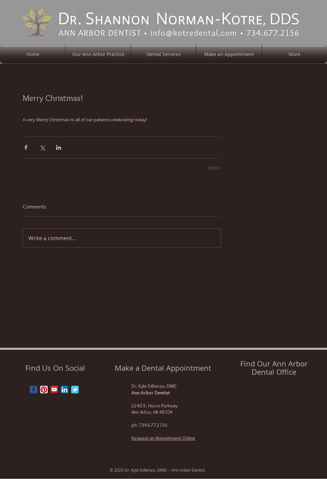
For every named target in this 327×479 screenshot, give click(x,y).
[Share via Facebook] (26, 147)
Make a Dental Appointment (163, 368)
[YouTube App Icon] (54, 389)
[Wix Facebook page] (33, 389)
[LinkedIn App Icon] (64, 389)
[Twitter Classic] (75, 389)
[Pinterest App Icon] (44, 389)
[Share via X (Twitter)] (42, 147)
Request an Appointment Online (163, 438)
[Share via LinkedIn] (58, 147)
